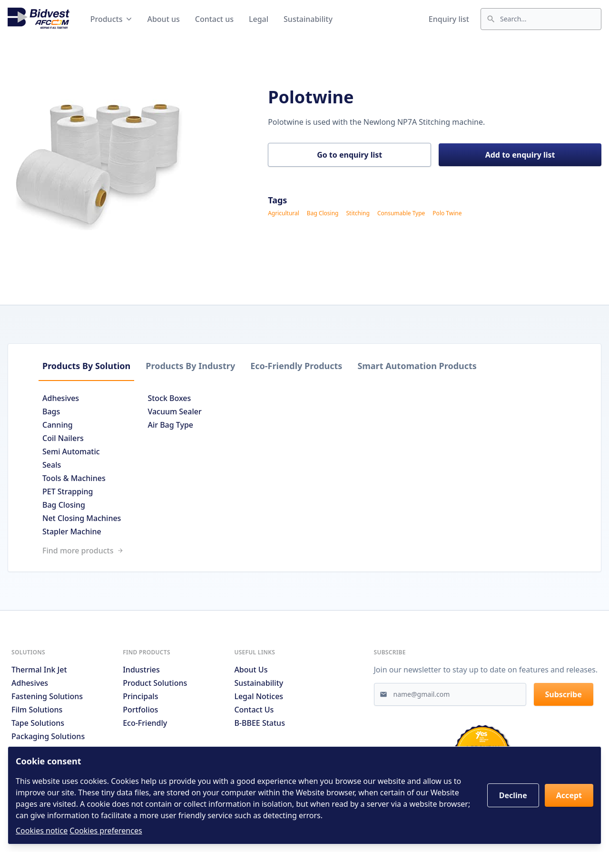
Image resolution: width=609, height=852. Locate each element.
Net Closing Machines (81, 518)
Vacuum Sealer (174, 411)
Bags (51, 411)
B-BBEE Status (259, 723)
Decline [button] (513, 795)
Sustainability (308, 19)
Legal (258, 19)
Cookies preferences (105, 830)
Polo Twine (447, 213)
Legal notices (258, 696)
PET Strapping (67, 491)
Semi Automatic (71, 451)
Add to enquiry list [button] (520, 155)
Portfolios (140, 709)
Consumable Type (401, 213)
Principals (140, 696)
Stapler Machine (71, 531)
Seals (51, 465)
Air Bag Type (170, 425)
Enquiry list (449, 19)
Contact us (214, 19)
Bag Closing (323, 213)
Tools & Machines (74, 478)
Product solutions (155, 683)
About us (163, 19)
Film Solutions (36, 709)
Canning (57, 425)
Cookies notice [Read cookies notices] (42, 830)
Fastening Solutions (47, 696)
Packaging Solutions (48, 736)
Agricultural (283, 213)
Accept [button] (569, 795)
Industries (141, 669)
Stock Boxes (169, 398)
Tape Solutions (37, 723)
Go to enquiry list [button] (349, 155)
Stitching (357, 213)
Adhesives (60, 398)
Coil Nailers (63, 438)
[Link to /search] (304, 550)
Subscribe (563, 694)
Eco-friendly (145, 723)
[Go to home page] (38, 19)
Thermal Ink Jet (39, 669)
